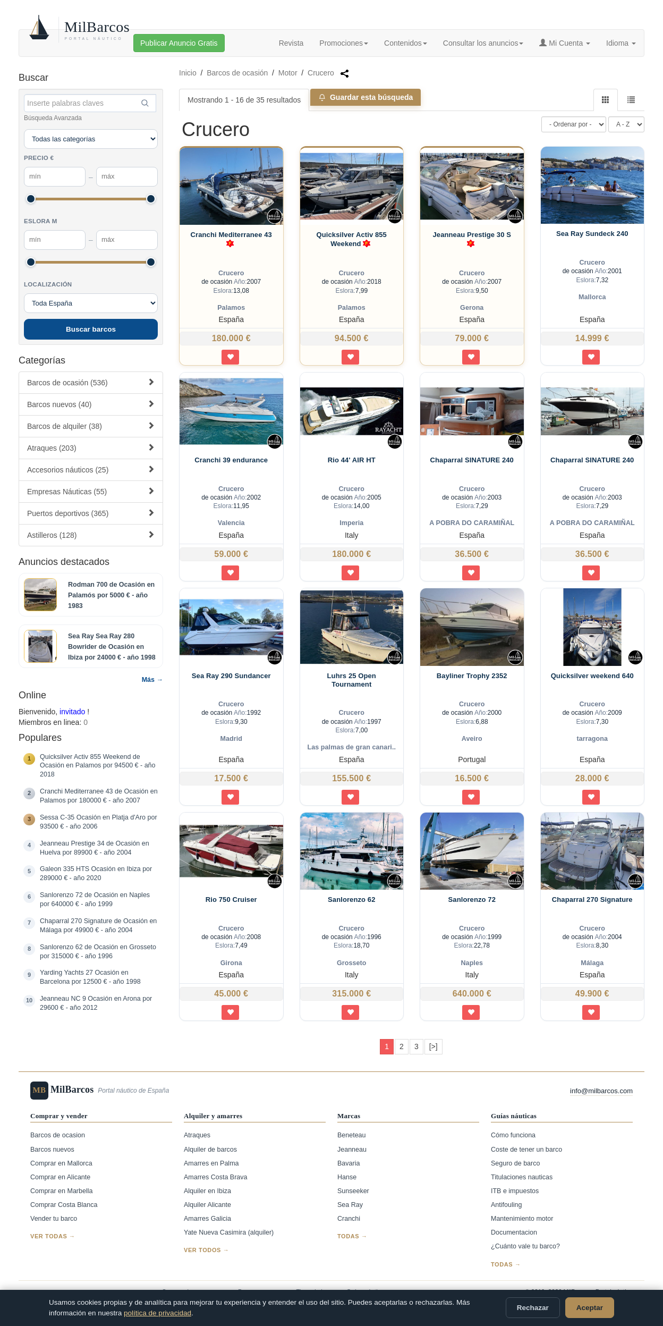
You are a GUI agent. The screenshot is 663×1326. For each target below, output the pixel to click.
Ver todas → (52, 1236)
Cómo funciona (513, 1135)
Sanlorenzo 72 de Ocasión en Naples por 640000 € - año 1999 (95, 899)
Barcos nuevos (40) (91, 404)
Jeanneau (352, 1149)
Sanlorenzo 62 (351, 899)
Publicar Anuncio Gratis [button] (179, 43)
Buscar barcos (91, 329)
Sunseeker (353, 1191)
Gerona (471, 307)
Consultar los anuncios (483, 43)
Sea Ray (350, 1205)
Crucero (321, 73)
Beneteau (351, 1135)
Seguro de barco (515, 1163)
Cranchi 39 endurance (231, 460)
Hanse (346, 1177)
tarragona (592, 738)
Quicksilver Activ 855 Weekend (352, 240)
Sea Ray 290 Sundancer (231, 676)
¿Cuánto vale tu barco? (525, 1246)
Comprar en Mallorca (61, 1163)
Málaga (592, 963)
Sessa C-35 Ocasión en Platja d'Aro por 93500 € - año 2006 (98, 822)
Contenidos (405, 43)
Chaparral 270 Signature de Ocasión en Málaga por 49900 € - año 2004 (98, 925)
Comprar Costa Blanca (63, 1205)
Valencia (231, 523)
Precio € (39, 158)
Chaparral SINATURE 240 (472, 460)
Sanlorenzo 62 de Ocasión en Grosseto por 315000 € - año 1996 (98, 951)
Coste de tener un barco (526, 1149)
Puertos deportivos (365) (91, 513)
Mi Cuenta (564, 43)
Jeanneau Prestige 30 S (472, 240)
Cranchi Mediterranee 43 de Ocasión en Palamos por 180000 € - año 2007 (99, 796)
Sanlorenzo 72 (472, 899)
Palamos (231, 307)
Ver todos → (206, 1250)
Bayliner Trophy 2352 (472, 676)
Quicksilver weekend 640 (592, 676)
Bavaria (348, 1163)
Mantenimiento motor (522, 1218)
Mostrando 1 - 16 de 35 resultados (244, 100)
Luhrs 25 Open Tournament (351, 680)
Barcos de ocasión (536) (91, 382)
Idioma (621, 43)
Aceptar (589, 1308)
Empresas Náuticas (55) (91, 491)
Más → (152, 679)
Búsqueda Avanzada (53, 118)
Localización (48, 284)
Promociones (343, 43)
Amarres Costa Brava (215, 1177)
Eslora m (40, 221)
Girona (231, 963)
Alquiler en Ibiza (207, 1191)
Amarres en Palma (211, 1163)
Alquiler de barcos (210, 1149)
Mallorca (592, 297)
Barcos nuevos (52, 1149)
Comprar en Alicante (60, 1177)
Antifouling (506, 1205)
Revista (291, 43)
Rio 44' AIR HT (352, 460)
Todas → (352, 1236)
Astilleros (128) (91, 534)
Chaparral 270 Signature (592, 899)
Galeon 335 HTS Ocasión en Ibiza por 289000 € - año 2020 (96, 873)
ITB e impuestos (515, 1191)
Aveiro (472, 738)
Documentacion (514, 1232)
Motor (288, 73)
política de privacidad (157, 1313)
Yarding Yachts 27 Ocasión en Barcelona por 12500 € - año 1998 (90, 977)
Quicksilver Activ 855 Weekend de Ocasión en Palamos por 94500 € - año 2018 (98, 766)
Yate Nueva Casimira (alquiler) (229, 1232)
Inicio (188, 73)
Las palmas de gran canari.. (351, 747)
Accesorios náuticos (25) (91, 469)
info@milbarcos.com (601, 1091)
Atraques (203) (91, 447)
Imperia (351, 523)
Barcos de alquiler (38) (91, 425)
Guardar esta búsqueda (365, 97)
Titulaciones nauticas (521, 1177)
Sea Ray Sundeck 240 (592, 234)
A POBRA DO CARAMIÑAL (471, 523)
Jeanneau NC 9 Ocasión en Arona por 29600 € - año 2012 (96, 1003)
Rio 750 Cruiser (231, 899)
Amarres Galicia (207, 1218)
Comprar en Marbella (61, 1191)
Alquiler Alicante (207, 1205)
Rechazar (533, 1308)
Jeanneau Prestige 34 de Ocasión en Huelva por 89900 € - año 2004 (94, 848)
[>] (433, 1046)
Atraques (197, 1135)
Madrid (231, 738)
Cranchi (348, 1218)
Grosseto (352, 963)
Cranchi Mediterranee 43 (231, 240)
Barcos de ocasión (237, 73)
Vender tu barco (53, 1218)
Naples (472, 963)
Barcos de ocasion (57, 1135)
